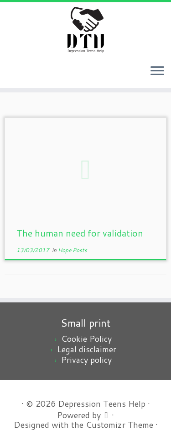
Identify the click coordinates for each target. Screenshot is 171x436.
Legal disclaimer (86, 349)
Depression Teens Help (101, 404)
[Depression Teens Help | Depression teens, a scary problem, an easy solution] (85, 30)
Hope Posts (72, 250)
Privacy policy (86, 360)
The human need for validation (79, 232)
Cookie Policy (86, 338)
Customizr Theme (119, 425)
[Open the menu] (157, 71)
